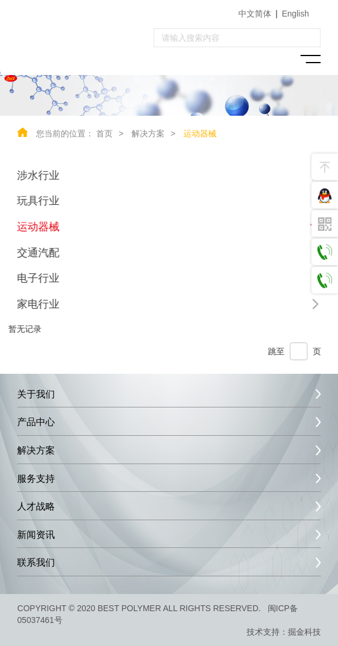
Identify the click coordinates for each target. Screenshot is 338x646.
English (295, 13)
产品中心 (36, 422)
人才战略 (36, 506)
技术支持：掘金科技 (284, 632)
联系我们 (36, 562)
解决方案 (148, 133)
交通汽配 (38, 253)
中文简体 (254, 13)
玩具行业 (38, 201)
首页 (104, 133)
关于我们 (36, 394)
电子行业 (38, 278)
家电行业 (38, 304)
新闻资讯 (36, 535)
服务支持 (36, 479)
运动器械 (199, 133)
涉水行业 (38, 175)
